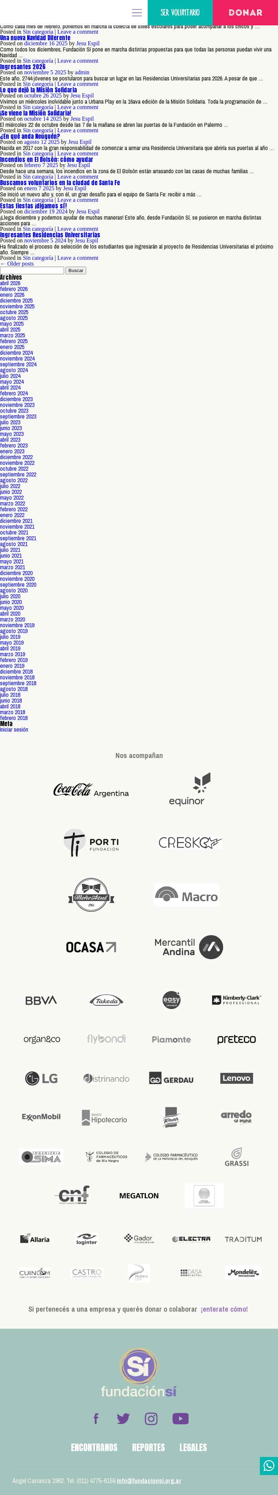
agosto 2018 (14, 689)
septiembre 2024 (18, 364)
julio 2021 (10, 550)
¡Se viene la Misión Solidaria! (35, 113)
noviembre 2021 (17, 526)
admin (82, 72)
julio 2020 (10, 596)
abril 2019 (10, 648)
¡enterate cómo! (224, 1309)
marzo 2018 (12, 712)
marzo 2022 (12, 503)
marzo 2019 (12, 654)
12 (43, 142)
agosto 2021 (14, 544)
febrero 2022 (14, 509)
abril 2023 (10, 439)
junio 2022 (11, 492)
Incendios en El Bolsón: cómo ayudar (46, 159)
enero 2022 (12, 515)
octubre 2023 (14, 411)
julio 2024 (10, 376)
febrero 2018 (14, 718)
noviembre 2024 (17, 358)
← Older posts (17, 264)
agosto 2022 (14, 480)
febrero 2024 (14, 393)
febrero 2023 (14, 445)
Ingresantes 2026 (23, 66)
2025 (62, 43)
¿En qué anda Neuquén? (30, 136)
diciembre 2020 (16, 573)
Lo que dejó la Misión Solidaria (38, 90)
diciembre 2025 (16, 300)
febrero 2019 (14, 660)
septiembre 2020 (18, 584)
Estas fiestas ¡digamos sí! (33, 205)
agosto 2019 (14, 631)
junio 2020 (11, 602)
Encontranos (94, 1447)
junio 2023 (11, 428)
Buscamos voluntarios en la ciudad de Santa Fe (60, 182)
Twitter (123, 1418)
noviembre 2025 (17, 306)
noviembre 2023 (17, 405)
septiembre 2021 (18, 538)
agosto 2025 (14, 318)
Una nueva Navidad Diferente (35, 37)
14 (46, 119)
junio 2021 (11, 555)
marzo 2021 (12, 567)
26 (46, 95)
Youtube (180, 1418)
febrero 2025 (14, 341)
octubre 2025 (14, 312)
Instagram (150, 1418)
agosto (31, 142)
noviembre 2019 (17, 625)
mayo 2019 (12, 642)
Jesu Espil (88, 43)
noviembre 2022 (17, 463)
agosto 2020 (14, 590)
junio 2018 (11, 700)
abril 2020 (10, 613)
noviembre (36, 72)
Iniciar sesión (14, 729)
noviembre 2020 (17, 579)
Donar (245, 13)
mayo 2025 (12, 324)
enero (30, 188)
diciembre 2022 (16, 457)
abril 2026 (10, 283)
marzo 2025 (12, 335)
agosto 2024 (14, 370)
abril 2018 (10, 706)
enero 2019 (12, 666)
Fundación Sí (29, 12)
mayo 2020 (12, 608)
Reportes (148, 1447)
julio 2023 (10, 422)
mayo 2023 (12, 434)
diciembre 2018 (16, 671)
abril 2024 (10, 387)
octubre (33, 95)
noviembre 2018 (17, 677)
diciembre (35, 43)
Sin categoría (38, 32)
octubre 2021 (14, 532)
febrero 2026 (14, 289)
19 (52, 211)
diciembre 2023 (16, 399)
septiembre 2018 (18, 683)
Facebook (95, 1418)
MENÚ (137, 12)
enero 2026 (12, 295)
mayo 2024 (12, 382)
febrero (32, 165)
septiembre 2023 (18, 416)
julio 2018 (10, 695)
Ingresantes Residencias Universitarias (50, 234)
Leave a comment (77, 32)
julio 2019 (10, 637)
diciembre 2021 (16, 521)
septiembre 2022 (18, 474)
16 (52, 43)
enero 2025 (12, 347)
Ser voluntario (180, 12)
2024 (62, 211)
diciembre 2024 (16, 353)
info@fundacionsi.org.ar (149, 1480)
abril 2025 (10, 329)
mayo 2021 (12, 561)
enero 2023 (12, 451)
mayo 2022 (12, 497)
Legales (193, 1447)
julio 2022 (10, 486)
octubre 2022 (14, 468)
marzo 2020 (12, 619)
